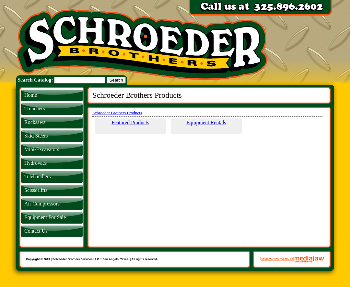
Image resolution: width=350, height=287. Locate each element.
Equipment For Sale (45, 217)
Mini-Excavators (41, 149)
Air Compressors (42, 203)
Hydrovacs (35, 163)
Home (30, 95)
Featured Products (130, 122)
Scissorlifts (35, 190)
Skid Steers (36, 135)
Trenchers (34, 108)
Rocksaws (34, 122)
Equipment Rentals (206, 122)
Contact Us (36, 231)
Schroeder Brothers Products (117, 112)
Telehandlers (37, 176)
